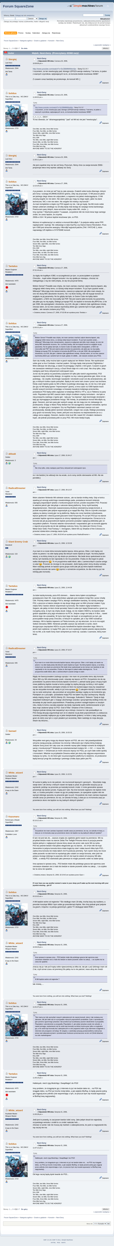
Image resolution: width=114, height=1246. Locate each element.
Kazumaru (14, 816)
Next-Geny (41, 58)
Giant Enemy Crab (18, 541)
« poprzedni (97, 45)
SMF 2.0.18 (47, 1240)
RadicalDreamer (17, 488)
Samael (12, 731)
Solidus (13, 93)
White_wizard (16, 772)
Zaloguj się (19, 15)
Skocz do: (90, 1223)
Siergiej (13, 59)
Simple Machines (67, 1240)
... (11, 48)
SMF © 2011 (56, 1240)
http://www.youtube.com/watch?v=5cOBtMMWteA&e (54, 69)
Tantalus (13, 266)
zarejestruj (30, 15)
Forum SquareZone (18, 6)
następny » (107, 45)
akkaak (12, 454)
